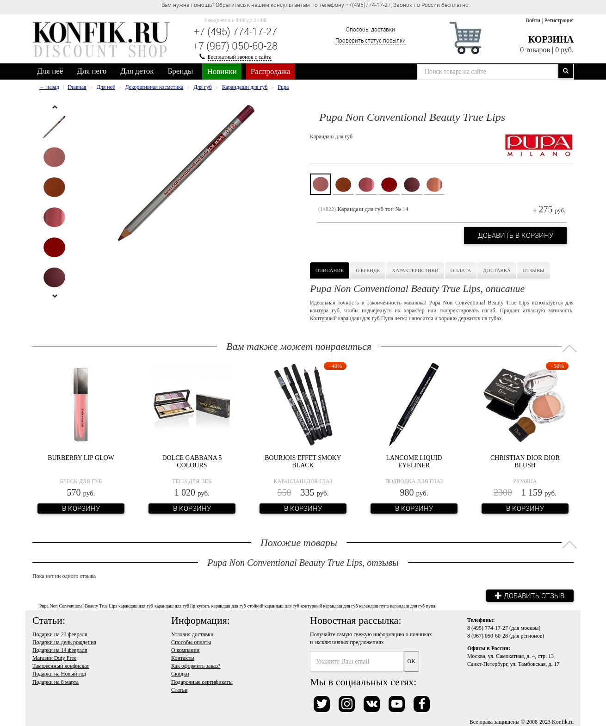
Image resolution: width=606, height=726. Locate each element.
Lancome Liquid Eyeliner (414, 461)
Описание (329, 270)
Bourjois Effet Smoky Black (303, 461)
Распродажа (271, 71)
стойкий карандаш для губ (273, 605)
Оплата (461, 270)
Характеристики (415, 270)
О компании (185, 650)
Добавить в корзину (515, 235)
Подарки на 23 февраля (59, 634)
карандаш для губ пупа (412, 605)
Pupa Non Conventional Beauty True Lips (78, 605)
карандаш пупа (374, 605)
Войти (533, 20)
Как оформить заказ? (195, 666)
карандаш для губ (135, 605)
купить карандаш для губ (221, 605)
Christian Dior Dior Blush (525, 461)
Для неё (50, 71)
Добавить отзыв (529, 595)
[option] (54, 127)
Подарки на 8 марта (55, 681)
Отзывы (533, 270)
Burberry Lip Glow (81, 457)
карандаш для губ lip (175, 605)
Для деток (137, 71)
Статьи (179, 690)
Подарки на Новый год (59, 673)
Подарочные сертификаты (202, 681)
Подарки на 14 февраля (59, 650)
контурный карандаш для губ (329, 605)
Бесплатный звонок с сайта (240, 57)
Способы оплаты (191, 642)
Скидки (180, 673)
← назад (49, 87)
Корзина (551, 39)
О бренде (368, 270)
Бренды (180, 71)
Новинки (221, 71)
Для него (91, 71)
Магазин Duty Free (54, 658)
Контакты (182, 658)
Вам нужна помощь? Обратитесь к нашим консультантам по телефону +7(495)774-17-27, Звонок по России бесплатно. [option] (315, 4)
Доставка (497, 270)
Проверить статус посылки (370, 40)
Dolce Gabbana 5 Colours (192, 461)
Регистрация (559, 20)
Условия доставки (192, 634)
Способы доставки (370, 29)
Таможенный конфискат (60, 666)
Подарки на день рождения (64, 642)
